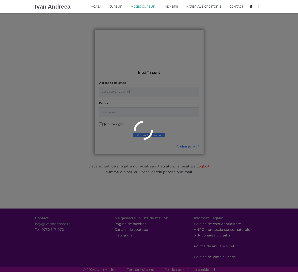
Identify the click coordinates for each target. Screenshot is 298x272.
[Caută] (251, 6)
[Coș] (259, 6)
